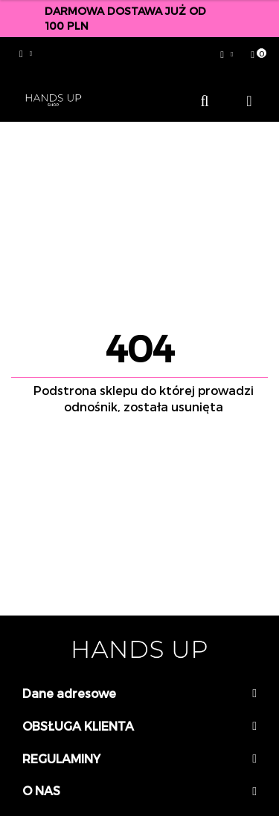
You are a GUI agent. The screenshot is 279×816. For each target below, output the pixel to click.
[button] (255, 54)
